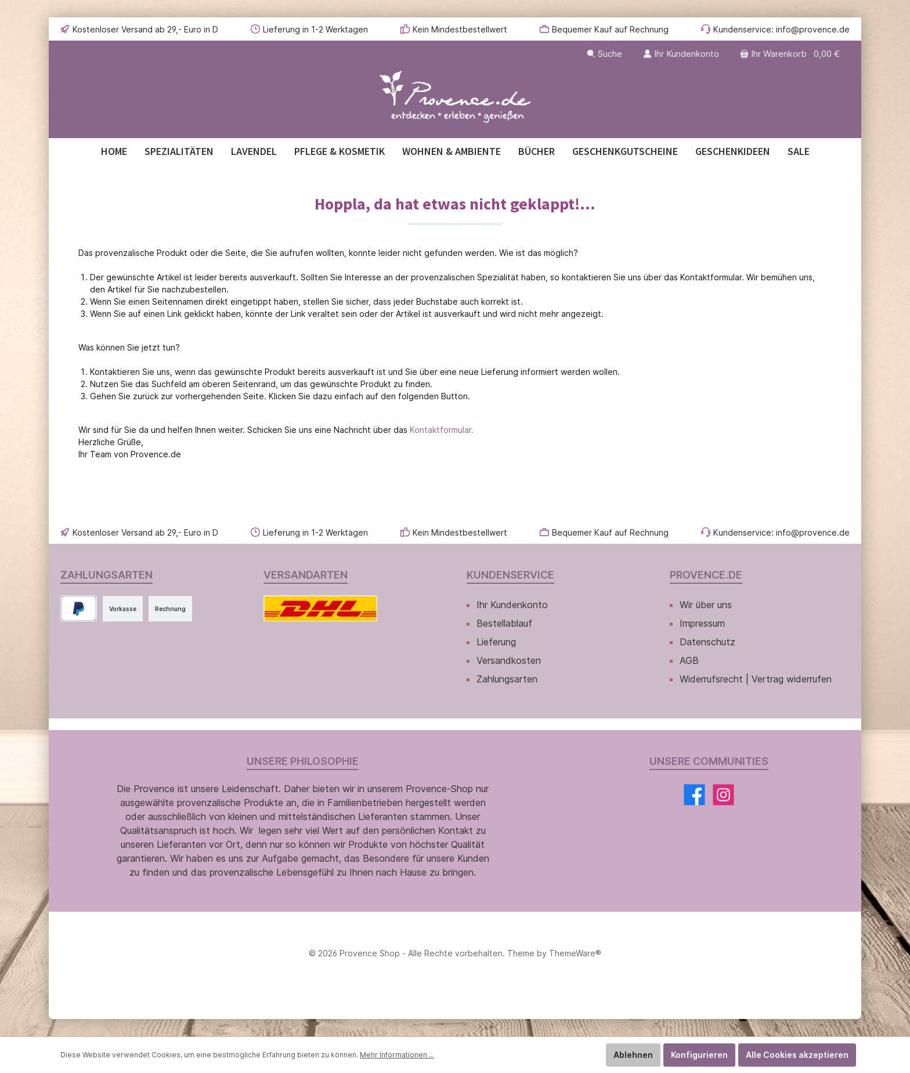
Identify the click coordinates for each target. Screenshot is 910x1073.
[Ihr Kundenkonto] (681, 54)
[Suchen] (604, 54)
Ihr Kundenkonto (512, 604)
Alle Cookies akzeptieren (797, 1055)
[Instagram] (723, 795)
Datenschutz (707, 642)
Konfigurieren (699, 1055)
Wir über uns (706, 604)
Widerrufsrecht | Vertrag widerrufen (756, 679)
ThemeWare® (575, 953)
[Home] (114, 151)
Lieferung (496, 642)
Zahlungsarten (506, 679)
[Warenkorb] (791, 54)
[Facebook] (694, 795)
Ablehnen (633, 1055)
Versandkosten (508, 660)
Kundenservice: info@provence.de (781, 29)
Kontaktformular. (442, 430)
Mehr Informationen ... (397, 1054)
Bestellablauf (504, 623)
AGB (689, 660)
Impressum (702, 623)
